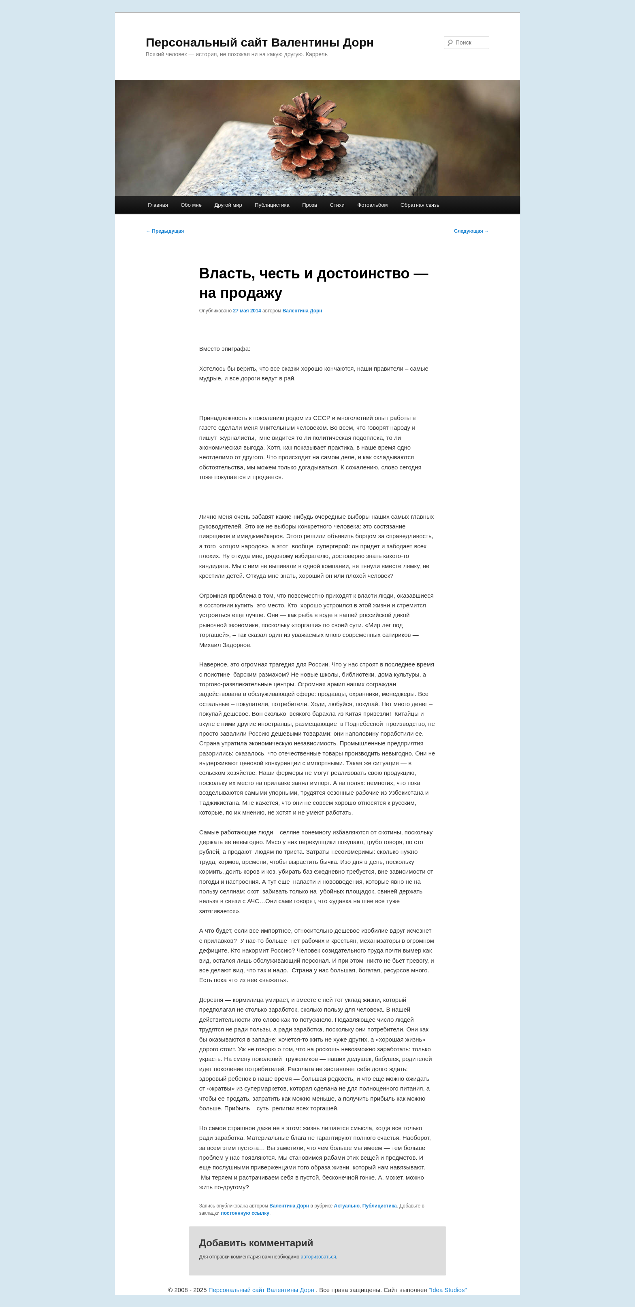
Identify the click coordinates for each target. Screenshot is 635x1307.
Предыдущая (165, 231)
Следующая (471, 231)
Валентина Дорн (302, 311)
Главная (158, 205)
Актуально (347, 1206)
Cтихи (337, 205)
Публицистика (272, 205)
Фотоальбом (372, 205)
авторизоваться (318, 1257)
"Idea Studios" (448, 1289)
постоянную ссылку (245, 1213)
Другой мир (228, 205)
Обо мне (191, 205)
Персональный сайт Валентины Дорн (260, 42)
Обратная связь (420, 205)
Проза (309, 205)
